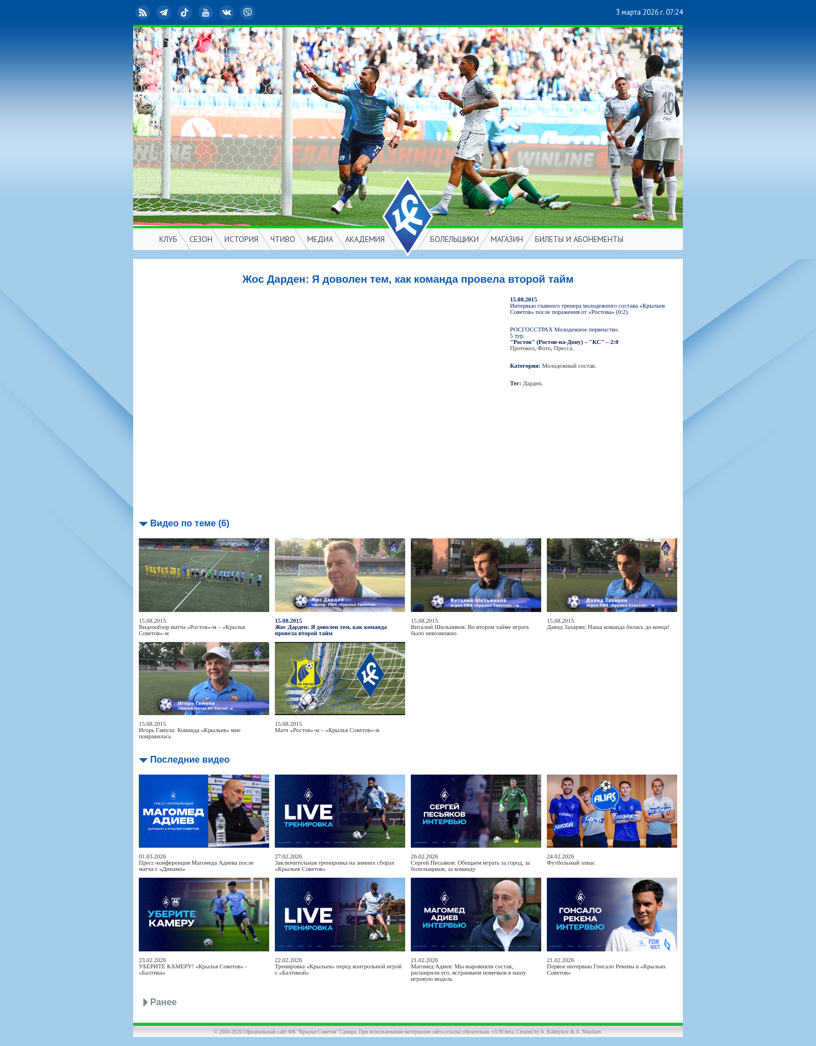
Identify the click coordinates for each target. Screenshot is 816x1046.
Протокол (522, 348)
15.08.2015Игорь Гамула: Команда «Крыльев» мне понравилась (190, 730)
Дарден (532, 383)
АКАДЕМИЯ (365, 239)
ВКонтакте (227, 12)
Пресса (563, 348)
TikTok (185, 12)
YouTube (206, 12)
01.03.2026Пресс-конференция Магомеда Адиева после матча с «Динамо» (196, 862)
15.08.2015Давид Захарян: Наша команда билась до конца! (608, 624)
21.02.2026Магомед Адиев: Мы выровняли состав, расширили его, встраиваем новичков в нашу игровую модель (468, 969)
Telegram (164, 12)
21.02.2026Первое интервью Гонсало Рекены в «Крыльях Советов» (606, 966)
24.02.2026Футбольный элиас (571, 859)
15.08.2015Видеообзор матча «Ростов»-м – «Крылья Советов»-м (192, 627)
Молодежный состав (568, 366)
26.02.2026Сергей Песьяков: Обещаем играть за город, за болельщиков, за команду (470, 862)
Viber (248, 12)
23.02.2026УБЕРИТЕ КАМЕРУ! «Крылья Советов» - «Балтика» (193, 966)
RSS (143, 12)
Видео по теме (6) (190, 523)
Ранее (163, 1002)
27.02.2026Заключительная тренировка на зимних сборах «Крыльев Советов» (334, 862)
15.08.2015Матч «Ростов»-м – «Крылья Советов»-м (327, 727)
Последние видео (190, 759)
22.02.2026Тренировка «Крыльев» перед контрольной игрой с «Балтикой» (338, 966)
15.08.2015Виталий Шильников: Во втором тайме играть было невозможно (470, 627)
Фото (544, 348)
